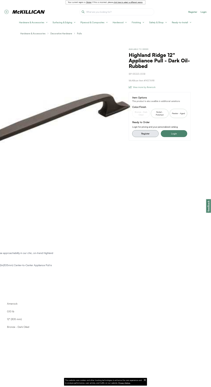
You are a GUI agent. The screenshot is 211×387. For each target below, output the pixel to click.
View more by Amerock (142, 87)
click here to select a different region (128, 2)
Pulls (79, 33)
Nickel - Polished (159, 113)
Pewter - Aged (178, 113)
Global (88, 2)
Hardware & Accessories (32, 33)
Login (204, 12)
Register (145, 133)
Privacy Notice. (124, 383)
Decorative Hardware (61, 33)
